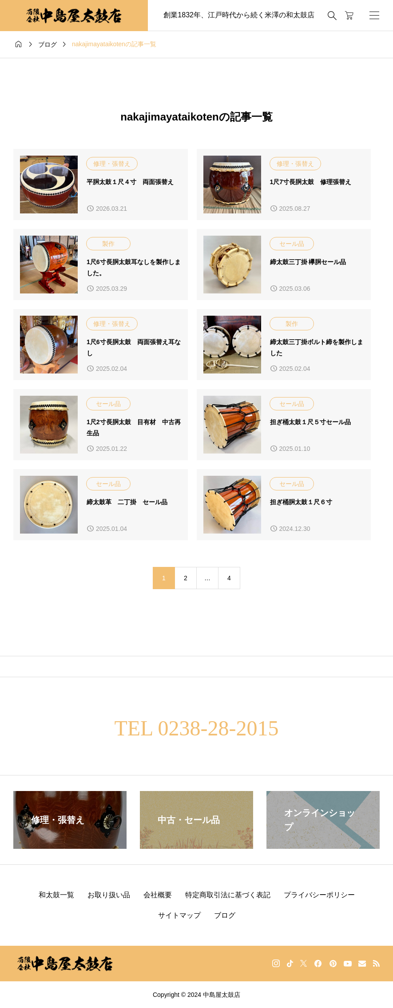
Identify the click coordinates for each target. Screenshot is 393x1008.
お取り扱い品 (108, 895)
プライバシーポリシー (319, 895)
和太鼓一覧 (56, 895)
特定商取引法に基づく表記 (227, 895)
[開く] (374, 15)
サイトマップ (179, 915)
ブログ (224, 915)
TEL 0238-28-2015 (196, 728)
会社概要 (157, 895)
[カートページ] (349, 15)
